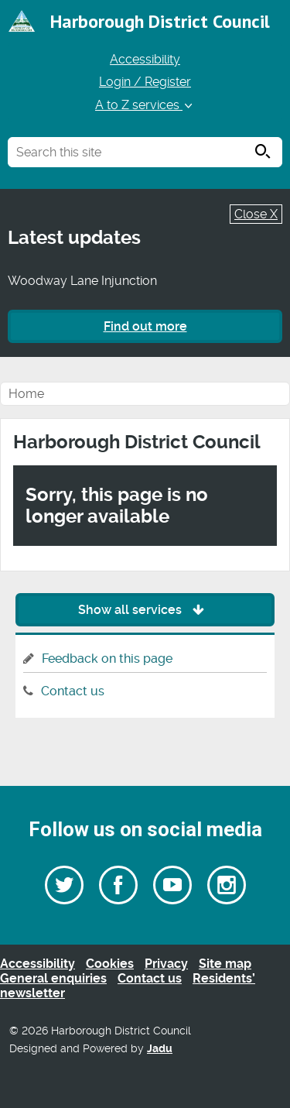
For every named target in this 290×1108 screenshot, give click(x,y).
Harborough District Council (160, 21)
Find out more (145, 326)
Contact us (72, 691)
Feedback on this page (107, 658)
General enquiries (53, 978)
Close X (256, 214)
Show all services (145, 609)
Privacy (166, 963)
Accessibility (145, 59)
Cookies (110, 963)
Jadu (159, 1048)
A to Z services (145, 105)
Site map (225, 963)
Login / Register (145, 81)
